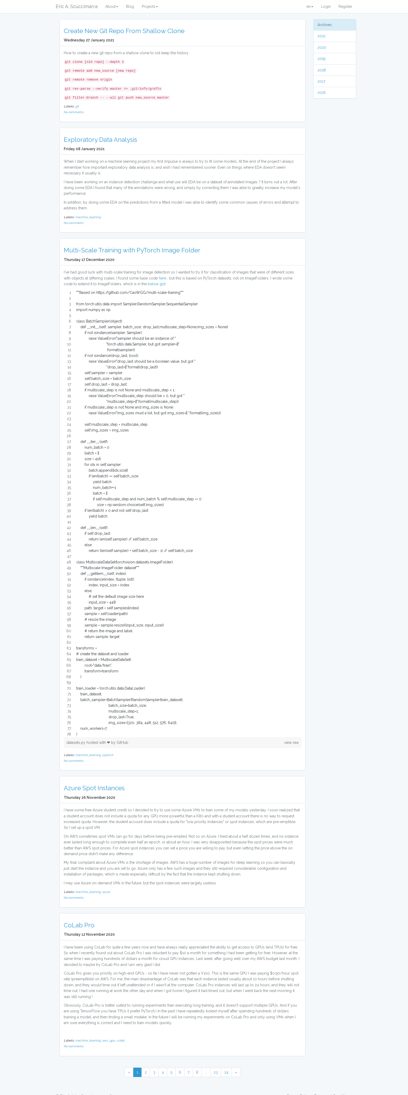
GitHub (122, 742)
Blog (130, 6)
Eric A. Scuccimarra (77, 6)
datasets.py (76, 742)
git (77, 106)
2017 (321, 81)
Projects (150, 6)
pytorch (107, 755)
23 (216, 1072)
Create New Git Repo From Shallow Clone (124, 31)
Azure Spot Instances (94, 788)
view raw (291, 742)
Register (345, 6)
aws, (106, 1040)
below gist (156, 284)
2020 (321, 47)
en (310, 6)
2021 (321, 36)
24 (226, 1072)
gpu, (113, 1040)
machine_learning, (88, 755)
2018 (321, 70)
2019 (321, 59)
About (111, 6)
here (162, 278)
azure (106, 892)
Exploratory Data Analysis (100, 139)
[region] (182, 513)
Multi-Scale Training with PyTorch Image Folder (132, 250)
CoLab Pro (79, 925)
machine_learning (88, 217)
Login (326, 6)
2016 (321, 92)
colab (120, 1040)
